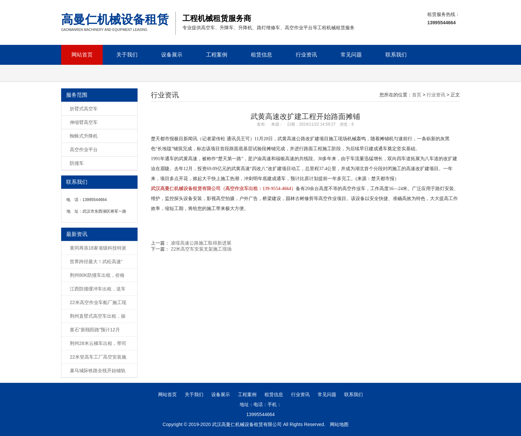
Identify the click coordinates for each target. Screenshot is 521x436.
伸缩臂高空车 (84, 122)
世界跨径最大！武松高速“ (96, 261)
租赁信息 (261, 54)
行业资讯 (306, 54)
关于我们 (127, 54)
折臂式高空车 (84, 108)
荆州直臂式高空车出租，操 (98, 316)
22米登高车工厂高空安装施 (98, 357)
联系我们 (396, 54)
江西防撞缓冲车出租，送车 (98, 288)
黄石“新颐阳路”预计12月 (95, 329)
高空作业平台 (84, 149)
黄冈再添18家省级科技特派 (98, 248)
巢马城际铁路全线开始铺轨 (98, 370)
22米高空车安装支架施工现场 (201, 249)
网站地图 (339, 424)
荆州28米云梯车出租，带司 (98, 343)
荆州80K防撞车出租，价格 (97, 275)
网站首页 (82, 54)
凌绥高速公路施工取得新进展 (201, 243)
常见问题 (351, 54)
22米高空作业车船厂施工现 (98, 302)
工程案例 (216, 54)
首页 (416, 94)
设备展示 (171, 54)
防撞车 (77, 163)
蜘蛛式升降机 (84, 136)
